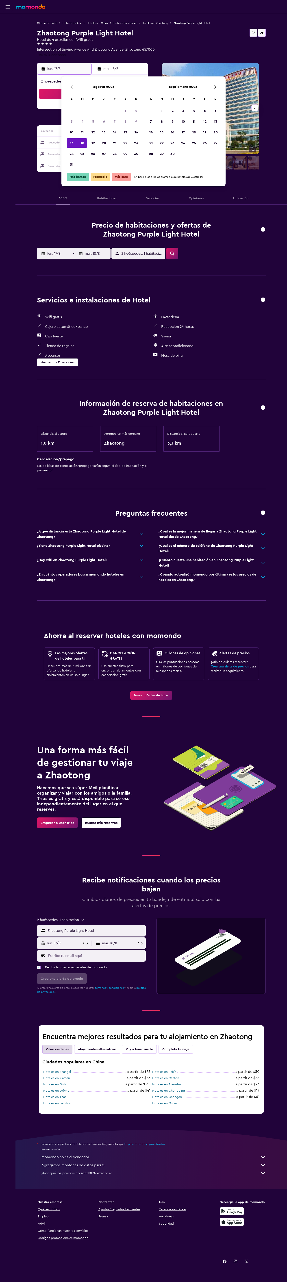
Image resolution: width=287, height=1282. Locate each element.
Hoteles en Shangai (57, 1071)
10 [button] (71, 132)
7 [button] (114, 121)
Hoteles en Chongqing (168, 1090)
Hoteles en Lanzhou (57, 1103)
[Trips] (7, 52)
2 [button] (136, 111)
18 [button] (82, 143)
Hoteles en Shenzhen (167, 1084)
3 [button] (72, 121)
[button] (8, 7)
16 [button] (136, 132)
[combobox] (96, 931)
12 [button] (93, 132)
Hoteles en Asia (72, 23)
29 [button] (125, 154)
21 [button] (114, 143)
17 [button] (71, 143)
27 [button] (104, 154)
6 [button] (104, 121)
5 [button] (93, 121)
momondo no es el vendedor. (153, 1157)
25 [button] (82, 154)
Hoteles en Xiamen (56, 1078)
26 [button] (93, 154)
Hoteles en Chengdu (167, 1097)
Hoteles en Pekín (164, 1071)
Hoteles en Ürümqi (56, 1090)
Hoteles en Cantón (165, 1078)
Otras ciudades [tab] (57, 1049)
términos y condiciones (109, 987)
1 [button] (125, 111)
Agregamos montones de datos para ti (153, 1165)
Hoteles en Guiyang (166, 1103)
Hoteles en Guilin (55, 1084)
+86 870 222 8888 (51, 55)
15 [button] (125, 132)
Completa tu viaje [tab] (175, 1049)
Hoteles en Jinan (55, 1097)
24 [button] (72, 154)
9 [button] (136, 121)
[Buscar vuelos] (7, 20)
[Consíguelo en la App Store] (232, 1222)
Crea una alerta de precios (230, 666)
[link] (151, 695)
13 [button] (104, 132)
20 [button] (104, 143)
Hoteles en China (97, 23)
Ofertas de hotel (47, 23)
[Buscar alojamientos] (7, 30)
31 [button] (71, 164)
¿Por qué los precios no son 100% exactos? (153, 1173)
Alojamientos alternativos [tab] (97, 1049)
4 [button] (82, 121)
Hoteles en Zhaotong (155, 23)
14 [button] (114, 132)
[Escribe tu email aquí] (96, 956)
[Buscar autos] (7, 39)
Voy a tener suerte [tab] (139, 1049)
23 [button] (136, 143)
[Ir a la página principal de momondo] (30, 6)
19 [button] (93, 143)
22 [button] (125, 143)
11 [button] (82, 132)
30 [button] (136, 154)
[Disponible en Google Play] (232, 1211)
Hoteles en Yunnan (125, 23)
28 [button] (115, 154)
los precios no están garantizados (144, 1144)
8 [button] (125, 121)
